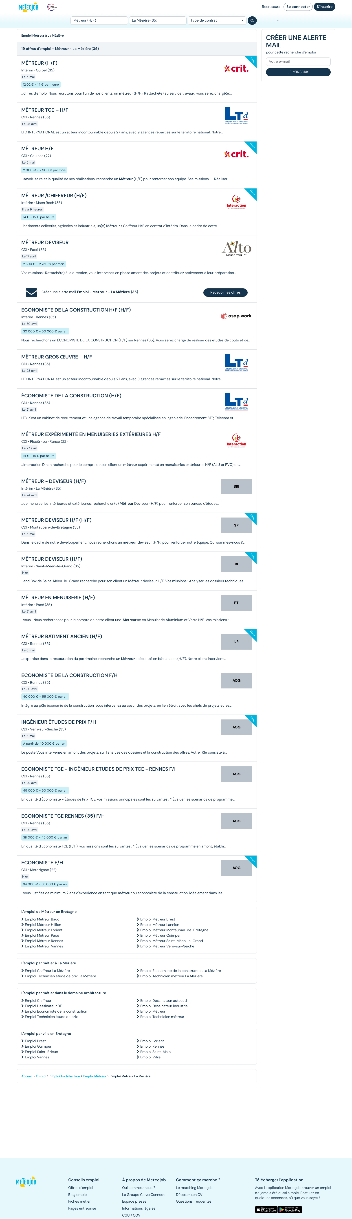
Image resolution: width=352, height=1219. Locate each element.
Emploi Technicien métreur (162, 1016)
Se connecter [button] (298, 6)
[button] (28, 1181)
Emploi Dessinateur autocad (163, 1000)
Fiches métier (79, 1201)
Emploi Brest (35, 1041)
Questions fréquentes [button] (193, 1201)
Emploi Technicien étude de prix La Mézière (60, 976)
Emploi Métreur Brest (157, 919)
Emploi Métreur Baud (42, 919)
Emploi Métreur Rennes (44, 940)
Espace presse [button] (134, 1201)
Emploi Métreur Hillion (43, 924)
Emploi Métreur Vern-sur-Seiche (167, 946)
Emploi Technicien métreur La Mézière (171, 976)
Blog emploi (78, 1194)
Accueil (27, 1076)
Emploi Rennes (152, 1046)
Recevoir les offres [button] (225, 292)
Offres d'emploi (80, 1187)
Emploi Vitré (150, 1057)
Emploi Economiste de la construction (56, 1011)
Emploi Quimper (38, 1046)
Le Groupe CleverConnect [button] (143, 1194)
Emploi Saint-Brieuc (41, 1051)
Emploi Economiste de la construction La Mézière (180, 970)
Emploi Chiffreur (38, 1000)
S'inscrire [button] (324, 6)
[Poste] (99, 20)
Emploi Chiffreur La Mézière (47, 970)
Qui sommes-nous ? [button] (138, 1187)
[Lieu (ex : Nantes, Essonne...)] (158, 20)
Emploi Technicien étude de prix (51, 1016)
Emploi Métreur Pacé (42, 935)
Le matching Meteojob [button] (194, 1187)
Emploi (41, 1076)
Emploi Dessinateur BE (43, 1006)
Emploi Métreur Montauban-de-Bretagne (174, 930)
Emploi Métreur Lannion (159, 924)
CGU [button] (126, 1215)
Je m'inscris (298, 72)
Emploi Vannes (37, 1057)
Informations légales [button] (138, 1208)
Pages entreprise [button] (82, 1208)
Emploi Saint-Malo (155, 1051)
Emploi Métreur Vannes (44, 946)
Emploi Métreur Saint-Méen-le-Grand (171, 940)
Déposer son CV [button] (189, 1194)
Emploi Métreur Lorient (43, 930)
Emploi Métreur (152, 1011)
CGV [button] (137, 1215)
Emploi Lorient (152, 1041)
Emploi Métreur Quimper (160, 935)
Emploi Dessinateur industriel (164, 1006)
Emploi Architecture (65, 1076)
